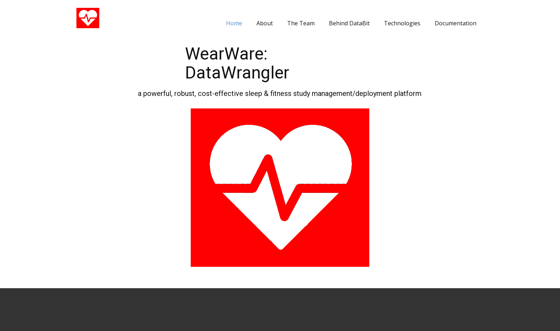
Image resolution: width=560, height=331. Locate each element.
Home (234, 23)
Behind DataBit (349, 23)
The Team (301, 23)
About (264, 23)
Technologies (402, 23)
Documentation (455, 23)
